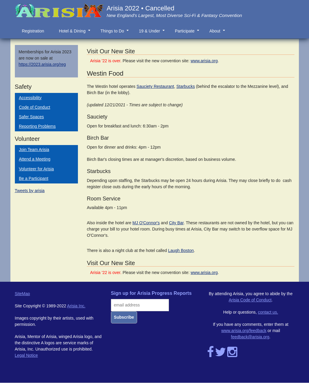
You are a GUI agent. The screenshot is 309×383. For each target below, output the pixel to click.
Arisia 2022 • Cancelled (140, 8)
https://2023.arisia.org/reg (42, 64)
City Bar (176, 222)
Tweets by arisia (30, 190)
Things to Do (116, 33)
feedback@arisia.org (250, 336)
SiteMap (22, 293)
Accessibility (30, 97)
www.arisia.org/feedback (243, 330)
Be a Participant (33, 178)
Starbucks (185, 86)
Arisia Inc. (76, 305)
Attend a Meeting (35, 159)
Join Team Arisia (34, 149)
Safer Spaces (31, 116)
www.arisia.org (204, 60)
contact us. (268, 312)
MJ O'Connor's (146, 222)
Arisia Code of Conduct (250, 300)
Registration (33, 31)
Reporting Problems (37, 126)
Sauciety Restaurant (155, 86)
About (218, 33)
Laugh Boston (181, 250)
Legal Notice (26, 355)
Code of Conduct (34, 107)
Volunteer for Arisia (36, 168)
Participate (188, 33)
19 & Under (153, 33)
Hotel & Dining (76, 33)
